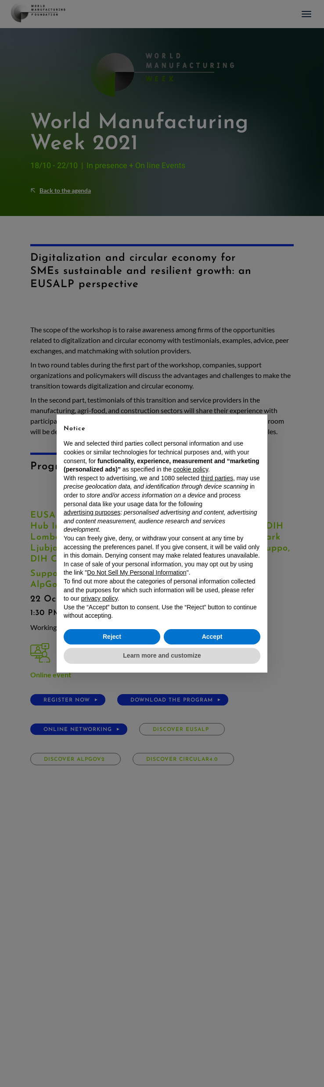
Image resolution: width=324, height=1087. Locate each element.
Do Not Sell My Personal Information (136, 572)
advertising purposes (92, 512)
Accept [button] (212, 636)
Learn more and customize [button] (162, 655)
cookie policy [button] (190, 469)
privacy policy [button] (99, 598)
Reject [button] (112, 636)
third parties (217, 478)
